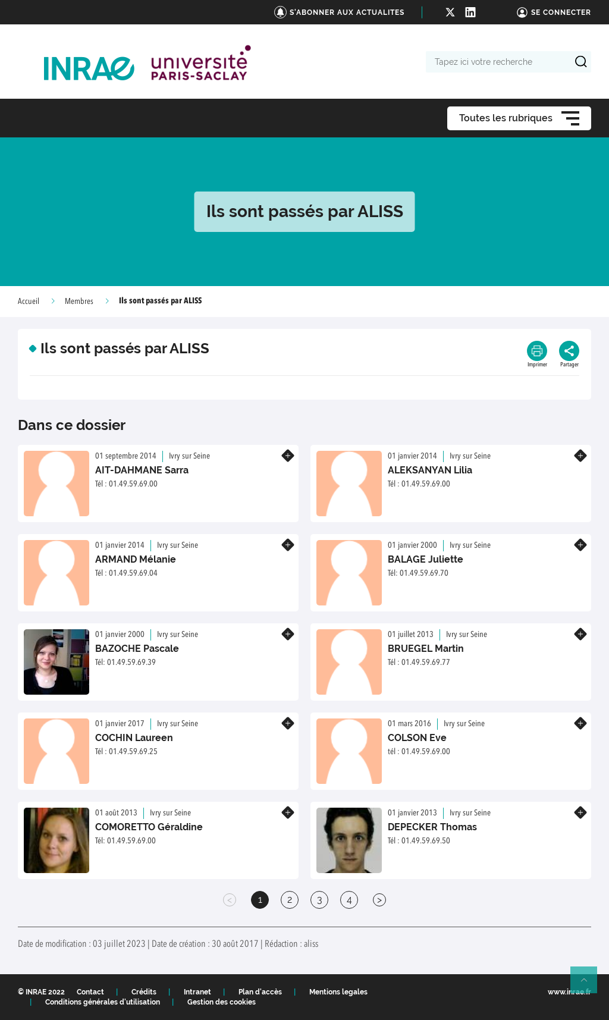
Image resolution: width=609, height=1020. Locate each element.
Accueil (28, 301)
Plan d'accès (260, 992)
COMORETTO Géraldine (149, 827)
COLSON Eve (417, 737)
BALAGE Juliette (425, 559)
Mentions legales (338, 992)
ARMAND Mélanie (135, 559)
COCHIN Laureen (134, 737)
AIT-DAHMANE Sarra (142, 470)
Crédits (143, 992)
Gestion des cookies (221, 1002)
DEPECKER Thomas (432, 827)
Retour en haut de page (588, 985)
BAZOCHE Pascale (137, 648)
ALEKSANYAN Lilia (430, 470)
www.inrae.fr (569, 992)
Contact (90, 992)
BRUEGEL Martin (426, 648)
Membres (79, 301)
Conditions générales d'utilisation (102, 1002)
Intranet (197, 992)
